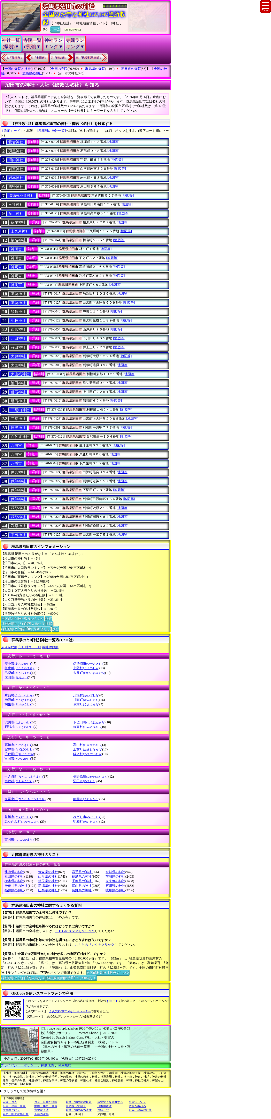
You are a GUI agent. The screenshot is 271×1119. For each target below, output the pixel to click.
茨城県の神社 (115, 876)
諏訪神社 (18, 294)
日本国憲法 (104, 1106)
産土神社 (15, 214)
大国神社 (18, 365)
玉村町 (87, 749)
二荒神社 (18, 419)
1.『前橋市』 (15, 57)
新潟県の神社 (48, 885)
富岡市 (18, 758)
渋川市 (18, 722)
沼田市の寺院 (131, 68)
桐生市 (18, 704)
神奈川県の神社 (16, 885)
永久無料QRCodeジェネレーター (70, 1011)
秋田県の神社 (14, 876)
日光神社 (18, 428)
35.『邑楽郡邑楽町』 (89, 57)
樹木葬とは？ (11, 1110)
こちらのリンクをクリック (75, 931)
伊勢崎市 (87, 663)
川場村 (86, 695)
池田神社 (18, 383)
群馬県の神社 (32, 73)
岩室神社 (15, 169)
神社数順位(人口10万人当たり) (23, 623)
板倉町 (19, 668)
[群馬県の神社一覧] (51, 130)
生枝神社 (18, 321)
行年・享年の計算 (140, 1110)
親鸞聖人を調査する (110, 1102)
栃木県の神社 (14, 881)
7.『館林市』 (59, 57)
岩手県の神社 (82, 872)
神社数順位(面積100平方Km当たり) (26, 628)
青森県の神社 (48, 872)
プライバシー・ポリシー (19, 1065)
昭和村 (19, 727)
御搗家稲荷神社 (21, 195)
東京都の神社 (115, 881)
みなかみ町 (22, 821)
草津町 (86, 704)
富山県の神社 (82, 885)
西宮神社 (18, 329)
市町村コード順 (29, 647)
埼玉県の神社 (48, 881)
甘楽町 (86, 699)
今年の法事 (41, 1114)
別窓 (48, 618)
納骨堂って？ (137, 1102)
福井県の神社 (14, 890)
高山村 (87, 745)
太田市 (16, 677)
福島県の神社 (82, 876)
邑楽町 (18, 672)
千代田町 (19, 754)
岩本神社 (15, 178)
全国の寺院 (59, 68)
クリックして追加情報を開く (24, 1091)
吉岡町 (19, 839)
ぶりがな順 (9, 647)
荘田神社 (18, 347)
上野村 (86, 668)
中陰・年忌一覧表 (45, 1106)
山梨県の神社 (48, 890)
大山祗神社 (20, 374)
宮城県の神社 (115, 872)
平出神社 (18, 535)
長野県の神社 (82, 890)
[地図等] (113, 142)
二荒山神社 (20, 410)
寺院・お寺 (10, 1102)
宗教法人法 (41, 1110)
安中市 (18, 663)
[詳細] (33, 142)
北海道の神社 (14, 872)
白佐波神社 (20, 437)
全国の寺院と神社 (18, 68)
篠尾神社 (18, 222)
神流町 (18, 699)
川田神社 (18, 338)
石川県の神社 (115, 885)
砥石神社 (18, 392)
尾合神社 (18, 472)
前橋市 (18, 817)
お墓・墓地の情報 (45, 1102)
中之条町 (23, 776)
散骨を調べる (137, 1106)
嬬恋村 (87, 754)
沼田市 (84, 781)
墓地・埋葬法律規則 (79, 1102)
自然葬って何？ (76, 1106)
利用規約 (64, 1065)
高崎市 (18, 745)
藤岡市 (86, 799)
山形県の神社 (48, 876)
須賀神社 (18, 312)
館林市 (19, 749)
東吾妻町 (25, 799)
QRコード (112, 1000)
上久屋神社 (20, 231)
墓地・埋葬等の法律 (79, 1110)
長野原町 (90, 776)
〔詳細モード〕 (11, 130)
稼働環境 (47, 1065)
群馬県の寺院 (95, 68)
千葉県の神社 (82, 881)
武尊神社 (18, 481)
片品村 (19, 695)
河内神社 (15, 160)
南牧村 (19, 781)
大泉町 (89, 672)
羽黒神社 (15, 151)
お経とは (103, 1110)
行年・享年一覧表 (14, 1106)
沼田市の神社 (68, 73)
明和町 (86, 821)
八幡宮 (16, 446)
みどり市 (86, 817)
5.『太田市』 (39, 57)
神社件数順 (50, 647)
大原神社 (18, 356)
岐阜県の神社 (115, 890)
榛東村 (87, 727)
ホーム (55, 29)
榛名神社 (18, 240)
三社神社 (15, 205)
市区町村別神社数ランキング (22, 618)
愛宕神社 (15, 142)
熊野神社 (15, 187)
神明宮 (16, 249)
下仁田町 (89, 722)
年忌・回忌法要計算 (16, 1114)
